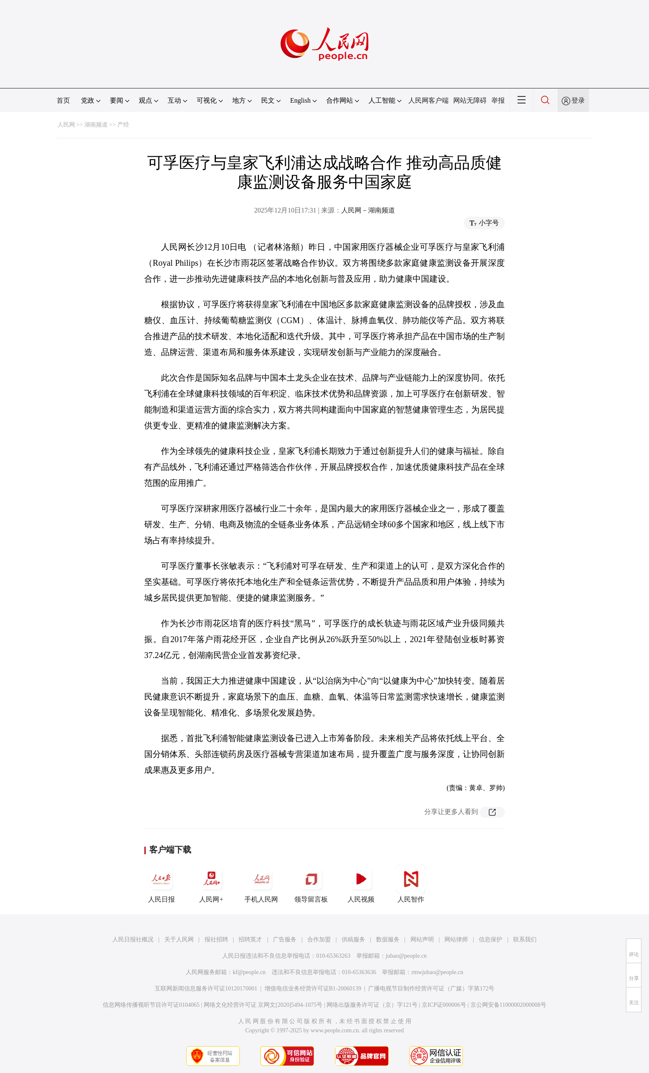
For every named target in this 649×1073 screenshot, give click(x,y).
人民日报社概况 (132, 939)
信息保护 (490, 939)
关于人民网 (179, 939)
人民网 (66, 125)
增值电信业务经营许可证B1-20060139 (313, 988)
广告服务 (284, 939)
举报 (498, 100)
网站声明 (422, 939)
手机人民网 (261, 883)
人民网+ (211, 883)
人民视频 (361, 883)
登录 (578, 100)
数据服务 (388, 939)
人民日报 (161, 883)
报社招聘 (216, 939)
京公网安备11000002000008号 (508, 1005)
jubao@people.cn (406, 956)
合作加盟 (319, 939)
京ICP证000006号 (444, 1005)
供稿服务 (353, 939)
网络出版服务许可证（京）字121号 (372, 1005)
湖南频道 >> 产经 (106, 125)
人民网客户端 (428, 100)
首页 (63, 100)
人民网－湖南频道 (368, 210)
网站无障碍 (470, 100)
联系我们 (525, 939)
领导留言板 (311, 883)
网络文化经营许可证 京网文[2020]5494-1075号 (263, 1005)
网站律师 (456, 939)
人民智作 (411, 883)
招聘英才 (250, 939)
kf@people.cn (249, 972)
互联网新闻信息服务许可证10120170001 (206, 988)
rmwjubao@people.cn (437, 972)
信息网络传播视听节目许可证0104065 (151, 1005)
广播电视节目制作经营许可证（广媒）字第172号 (431, 988)
